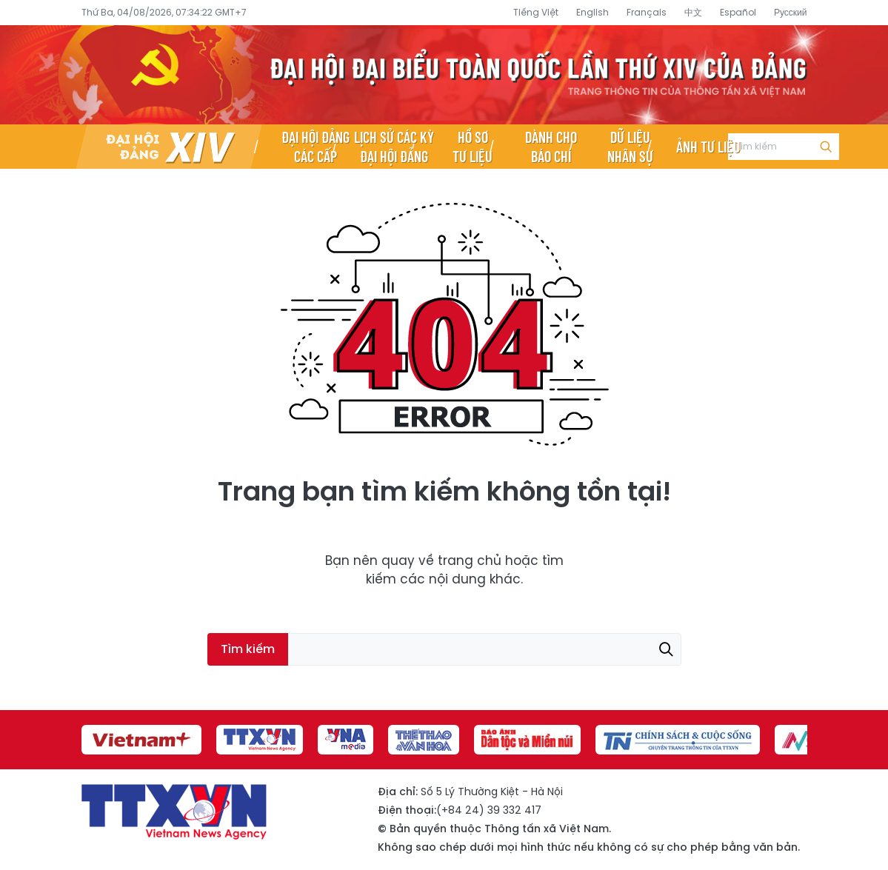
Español (738, 12)
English (592, 12)
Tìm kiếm (825, 146)
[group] (141, 739)
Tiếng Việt (535, 12)
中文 (693, 12)
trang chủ (469, 560)
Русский (790, 12)
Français (647, 12)
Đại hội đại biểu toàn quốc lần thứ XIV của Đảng (444, 74)
